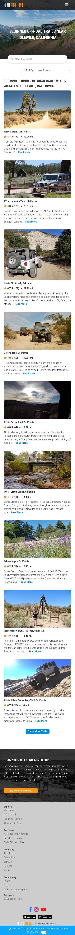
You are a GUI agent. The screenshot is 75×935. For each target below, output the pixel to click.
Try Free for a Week (21, 790)
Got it (44, 932)
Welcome (9, 810)
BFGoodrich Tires (13, 898)
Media (7, 870)
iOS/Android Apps (13, 823)
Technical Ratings (13, 818)
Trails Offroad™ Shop (14, 842)
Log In (7, 881)
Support (8, 861)
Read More (24, 152)
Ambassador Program (15, 889)
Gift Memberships (13, 838)
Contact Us (9, 857)
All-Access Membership (16, 833)
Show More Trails (37, 731)
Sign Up (7, 885)
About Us (8, 853)
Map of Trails (10, 814)
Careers (8, 866)
